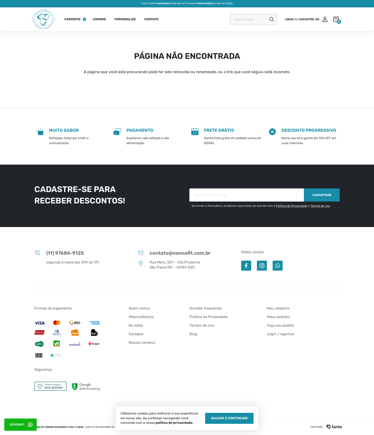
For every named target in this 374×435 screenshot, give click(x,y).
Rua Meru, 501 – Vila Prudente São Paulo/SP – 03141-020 (169, 264)
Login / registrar (280, 334)
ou (302, 19)
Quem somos (139, 308)
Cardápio (72, 19)
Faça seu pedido (280, 325)
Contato (151, 19)
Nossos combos (142, 342)
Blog (193, 334)
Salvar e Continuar (229, 418)
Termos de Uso (201, 325)
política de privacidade (174, 423)
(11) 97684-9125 (59, 253)
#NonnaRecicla (141, 317)
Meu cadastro (278, 308)
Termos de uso (320, 205)
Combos (99, 19)
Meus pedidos (278, 317)
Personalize (125, 19)
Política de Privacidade (291, 205)
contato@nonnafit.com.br (174, 253)
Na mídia (136, 325)
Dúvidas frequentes (205, 308)
